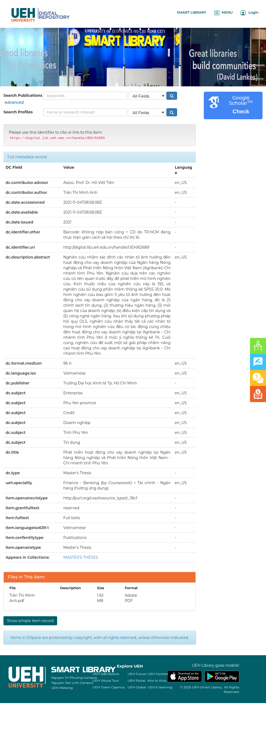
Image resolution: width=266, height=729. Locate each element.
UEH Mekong (62, 688)
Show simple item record (30, 620)
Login (250, 12)
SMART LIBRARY (191, 12)
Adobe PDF (131, 598)
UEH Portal (136, 680)
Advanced (13, 102)
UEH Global (137, 687)
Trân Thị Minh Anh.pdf (22, 598)
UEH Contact (158, 674)
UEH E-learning (160, 687)
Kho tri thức (157, 680)
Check (240, 111)
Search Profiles (18, 112)
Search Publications (22, 95)
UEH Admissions (106, 674)
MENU (223, 12)
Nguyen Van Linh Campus (72, 683)
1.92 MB (100, 598)
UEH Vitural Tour (106, 680)
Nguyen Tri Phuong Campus (74, 678)
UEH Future (137, 674)
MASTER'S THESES (80, 557)
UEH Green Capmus (109, 687)
